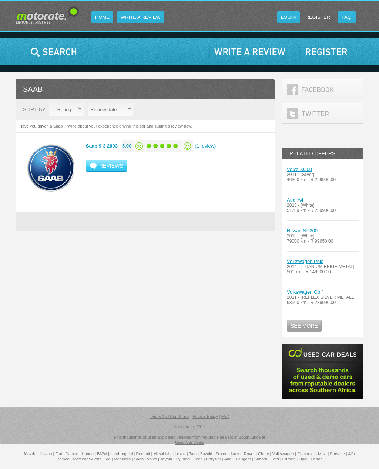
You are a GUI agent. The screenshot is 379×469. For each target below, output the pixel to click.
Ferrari (316, 459)
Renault (143, 454)
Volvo (152, 459)
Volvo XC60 (299, 169)
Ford (275, 459)
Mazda (30, 454)
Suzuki (206, 454)
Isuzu (236, 454)
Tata (193, 454)
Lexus (181, 454)
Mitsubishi (162, 454)
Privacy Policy (205, 416)
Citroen (289, 459)
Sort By (34, 109)
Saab (139, 459)
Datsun (73, 454)
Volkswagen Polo (305, 261)
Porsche (338, 454)
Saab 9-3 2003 (102, 146)
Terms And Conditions (169, 416)
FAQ (225, 416)
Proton (221, 454)
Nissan (46, 454)
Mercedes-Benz (88, 459)
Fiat (59, 454)
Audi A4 (295, 200)
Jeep (199, 459)
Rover (250, 454)
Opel (303, 459)
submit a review (168, 126)
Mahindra (123, 459)
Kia (108, 459)
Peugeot (244, 459)
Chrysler (214, 459)
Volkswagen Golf (305, 292)
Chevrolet (306, 454)
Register (318, 17)
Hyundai (183, 459)
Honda (88, 454)
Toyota (166, 459)
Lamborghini (122, 454)
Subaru (261, 459)
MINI (323, 454)
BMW (102, 454)
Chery (264, 454)
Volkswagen (283, 454)
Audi (229, 459)
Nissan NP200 (302, 230)
